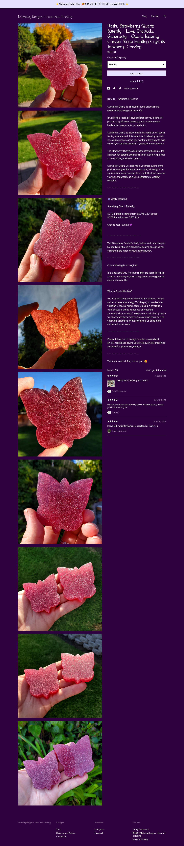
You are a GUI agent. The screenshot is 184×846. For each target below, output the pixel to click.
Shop (144, 16)
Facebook (99, 833)
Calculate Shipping (116, 57)
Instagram (99, 829)
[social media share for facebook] (108, 88)
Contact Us (61, 836)
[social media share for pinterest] (120, 88)
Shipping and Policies (65, 833)
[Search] (165, 16)
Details (111, 99)
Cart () (154, 16)
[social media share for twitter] (114, 88)
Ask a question (131, 88)
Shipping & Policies (128, 99)
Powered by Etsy (140, 839)
